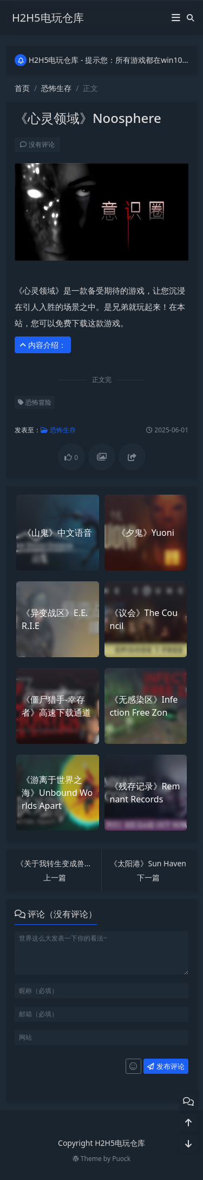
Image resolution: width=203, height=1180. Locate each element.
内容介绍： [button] (42, 345)
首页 (22, 88)
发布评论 (165, 1066)
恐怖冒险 (34, 402)
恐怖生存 (56, 88)
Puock (121, 1158)
